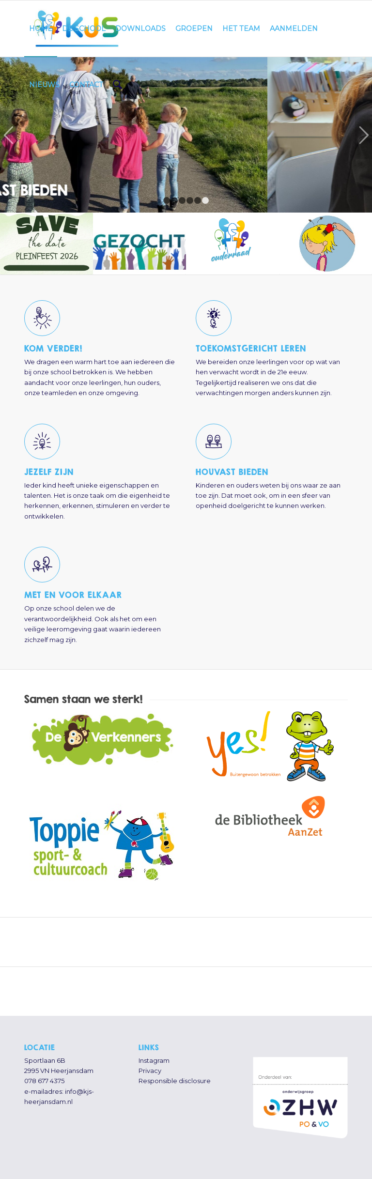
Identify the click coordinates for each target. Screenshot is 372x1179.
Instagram (154, 1060)
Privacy (150, 1070)
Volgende (363, 134)
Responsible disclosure (175, 1081)
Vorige (8, 134)
